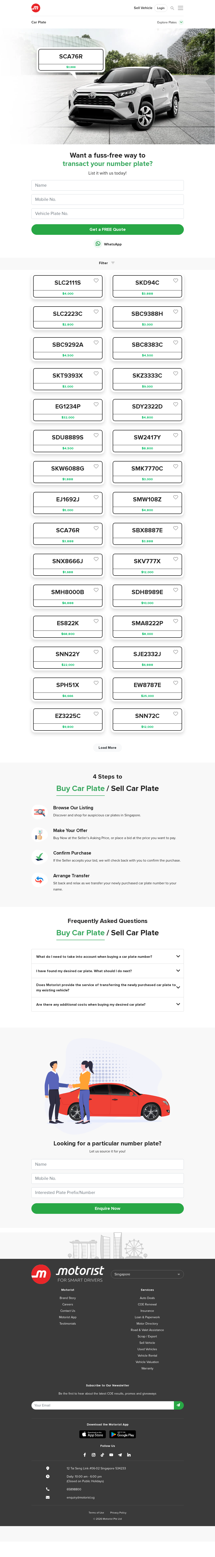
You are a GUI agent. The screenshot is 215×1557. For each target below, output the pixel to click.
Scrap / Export (147, 1336)
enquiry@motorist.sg (81, 1497)
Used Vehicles (147, 1349)
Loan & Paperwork (147, 1317)
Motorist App (67, 1317)
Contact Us (67, 1311)
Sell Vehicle (143, 8)
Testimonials (67, 1323)
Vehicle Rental (147, 1355)
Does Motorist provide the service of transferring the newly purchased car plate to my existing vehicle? (107, 987)
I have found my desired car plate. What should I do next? (107, 971)
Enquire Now (107, 1208)
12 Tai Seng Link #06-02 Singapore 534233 (96, 1468)
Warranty (147, 1368)
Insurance (147, 1311)
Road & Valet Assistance (147, 1330)
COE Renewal (147, 1304)
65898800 (74, 1489)
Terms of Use (96, 1512)
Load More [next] (107, 748)
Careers (67, 1304)
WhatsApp (107, 244)
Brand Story (68, 1298)
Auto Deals (147, 1298)
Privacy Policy (118, 1512)
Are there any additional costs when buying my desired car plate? (107, 1004)
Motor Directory (147, 1323)
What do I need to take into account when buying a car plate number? (107, 956)
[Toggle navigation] (181, 22)
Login (161, 8)
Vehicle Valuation (147, 1362)
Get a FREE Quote (107, 229)
